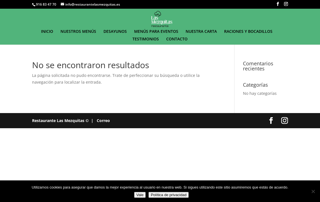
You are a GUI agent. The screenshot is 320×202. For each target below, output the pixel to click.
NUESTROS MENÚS (78, 31)
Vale (140, 195)
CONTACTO (177, 39)
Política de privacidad (168, 195)
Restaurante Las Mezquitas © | (62, 120)
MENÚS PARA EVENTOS (156, 31)
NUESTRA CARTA (201, 31)
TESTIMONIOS (145, 39)
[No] (313, 191)
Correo (103, 120)
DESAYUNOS (115, 31)
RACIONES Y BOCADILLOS (248, 31)
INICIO (47, 31)
